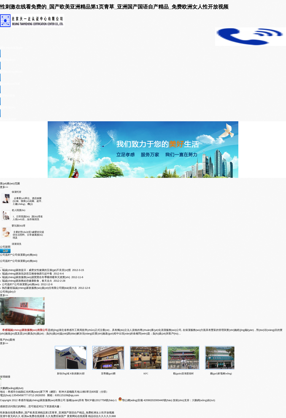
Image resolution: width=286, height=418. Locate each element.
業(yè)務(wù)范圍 (10, 83)
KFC (146, 373)
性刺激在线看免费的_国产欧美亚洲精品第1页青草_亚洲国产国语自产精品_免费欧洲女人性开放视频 (114, 7)
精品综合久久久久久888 (102, 416)
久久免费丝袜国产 (55, 416)
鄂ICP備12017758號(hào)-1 (101, 400)
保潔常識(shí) (7, 107)
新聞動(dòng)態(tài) (11, 71)
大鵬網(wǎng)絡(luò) (11, 388)
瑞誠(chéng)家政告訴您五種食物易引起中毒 (27, 273)
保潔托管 (16, 192)
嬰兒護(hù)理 (18, 225)
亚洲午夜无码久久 (10, 416)
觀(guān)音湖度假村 (183, 373)
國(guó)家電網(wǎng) (221, 373)
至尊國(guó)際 (108, 373)
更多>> (4, 187)
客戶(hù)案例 (7, 95)
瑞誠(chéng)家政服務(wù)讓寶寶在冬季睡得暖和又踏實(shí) (36, 277)
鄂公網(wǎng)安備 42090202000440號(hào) (145, 400)
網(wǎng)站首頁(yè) (11, 47)
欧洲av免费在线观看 (33, 416)
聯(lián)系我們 (8, 119)
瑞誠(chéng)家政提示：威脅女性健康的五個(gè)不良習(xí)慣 (37, 270)
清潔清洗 (16, 244)
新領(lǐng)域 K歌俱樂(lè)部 (71, 373)
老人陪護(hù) (18, 210)
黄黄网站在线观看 (77, 416)
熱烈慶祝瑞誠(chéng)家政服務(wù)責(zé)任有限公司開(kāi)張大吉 (40, 287)
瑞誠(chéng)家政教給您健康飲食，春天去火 (27, 280)
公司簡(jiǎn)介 (8, 59)
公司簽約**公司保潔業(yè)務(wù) (18, 254)
